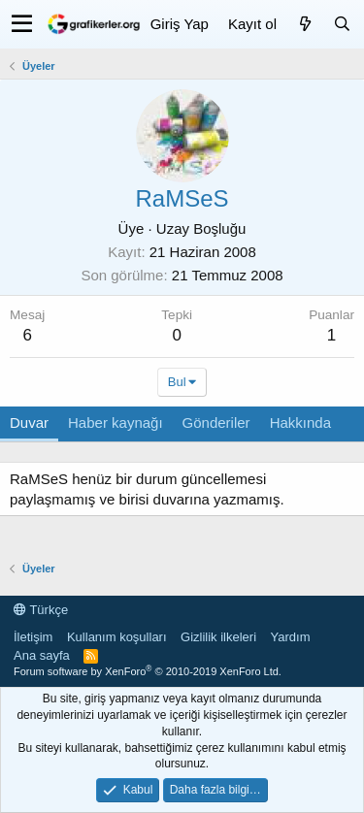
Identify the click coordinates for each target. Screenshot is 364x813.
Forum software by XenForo (147, 671)
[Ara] (341, 24)
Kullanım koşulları (117, 637)
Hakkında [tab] (300, 422)
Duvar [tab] (29, 422)
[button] (22, 24)
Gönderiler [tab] (216, 422)
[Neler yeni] (304, 24)
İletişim (33, 637)
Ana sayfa (42, 655)
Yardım (291, 637)
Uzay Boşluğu (201, 228)
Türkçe (41, 609)
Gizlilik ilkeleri (218, 637)
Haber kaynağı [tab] (115, 422)
